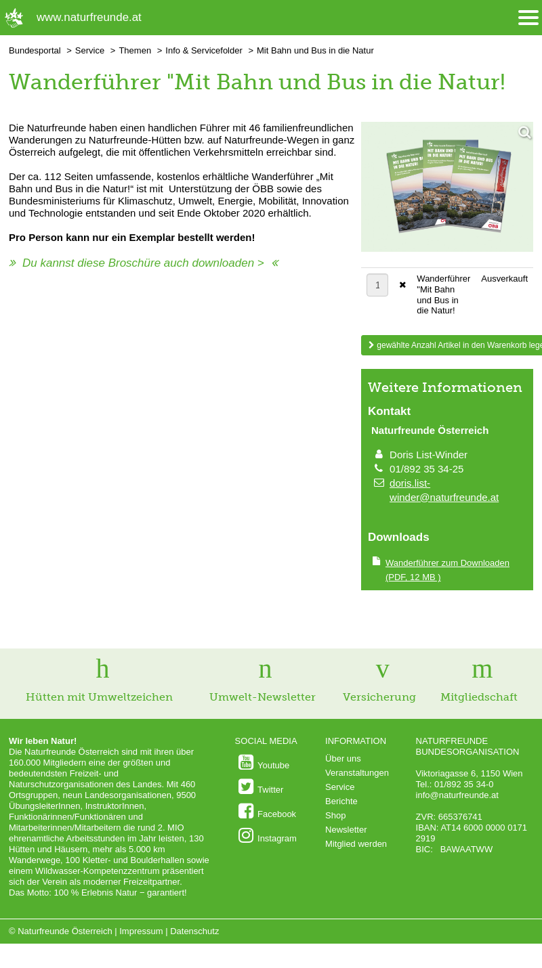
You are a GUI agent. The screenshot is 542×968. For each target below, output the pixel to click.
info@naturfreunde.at (457, 795)
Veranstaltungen (357, 773)
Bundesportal (35, 50)
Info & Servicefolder (203, 50)
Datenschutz (194, 931)
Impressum (141, 931)
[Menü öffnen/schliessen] (528, 18)
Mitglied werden (356, 844)
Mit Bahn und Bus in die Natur (315, 50)
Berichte (341, 801)
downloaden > (228, 263)
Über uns (343, 758)
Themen (135, 50)
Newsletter (346, 829)
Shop (335, 815)
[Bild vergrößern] (447, 188)
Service (89, 50)
